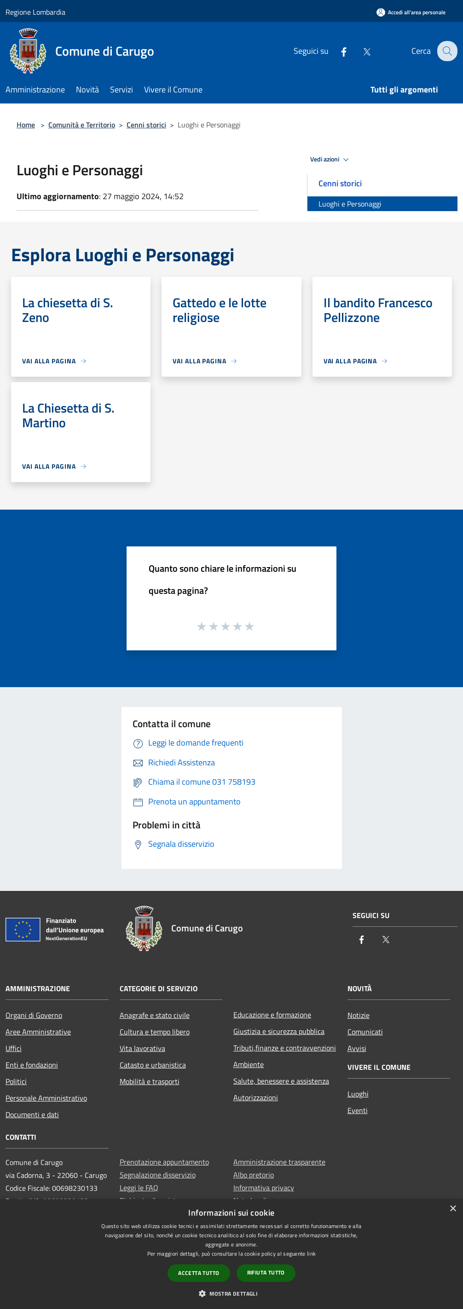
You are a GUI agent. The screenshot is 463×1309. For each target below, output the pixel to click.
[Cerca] (446, 51)
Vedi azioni (331, 159)
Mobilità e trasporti (149, 1081)
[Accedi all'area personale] (411, 12)
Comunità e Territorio (81, 124)
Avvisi (356, 1048)
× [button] (452, 1209)
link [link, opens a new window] (311, 1253)
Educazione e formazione (272, 1014)
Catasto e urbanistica (153, 1064)
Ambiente (248, 1064)
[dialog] (231, 1254)
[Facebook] (337, 51)
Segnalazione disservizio (158, 1174)
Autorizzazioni (255, 1097)
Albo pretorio (253, 1174)
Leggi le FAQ (139, 1187)
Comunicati (365, 1031)
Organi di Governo (34, 1015)
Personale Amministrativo (46, 1097)
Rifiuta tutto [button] (266, 1272)
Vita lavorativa (142, 1048)
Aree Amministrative (38, 1031)
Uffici (14, 1048)
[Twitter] (360, 51)
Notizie (358, 1015)
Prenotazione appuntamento (164, 1161)
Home (26, 124)
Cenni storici (146, 124)
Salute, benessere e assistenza (281, 1080)
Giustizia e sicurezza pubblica (278, 1031)
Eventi (357, 1110)
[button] (231, 1293)
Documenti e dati (32, 1114)
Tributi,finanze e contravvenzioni (284, 1047)
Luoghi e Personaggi (350, 203)
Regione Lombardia (35, 11)
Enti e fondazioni (32, 1064)
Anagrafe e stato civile (155, 1015)
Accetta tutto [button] (198, 1273)
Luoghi (358, 1093)
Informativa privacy (263, 1187)
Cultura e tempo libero (155, 1031)
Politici (16, 1081)
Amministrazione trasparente (279, 1161)
